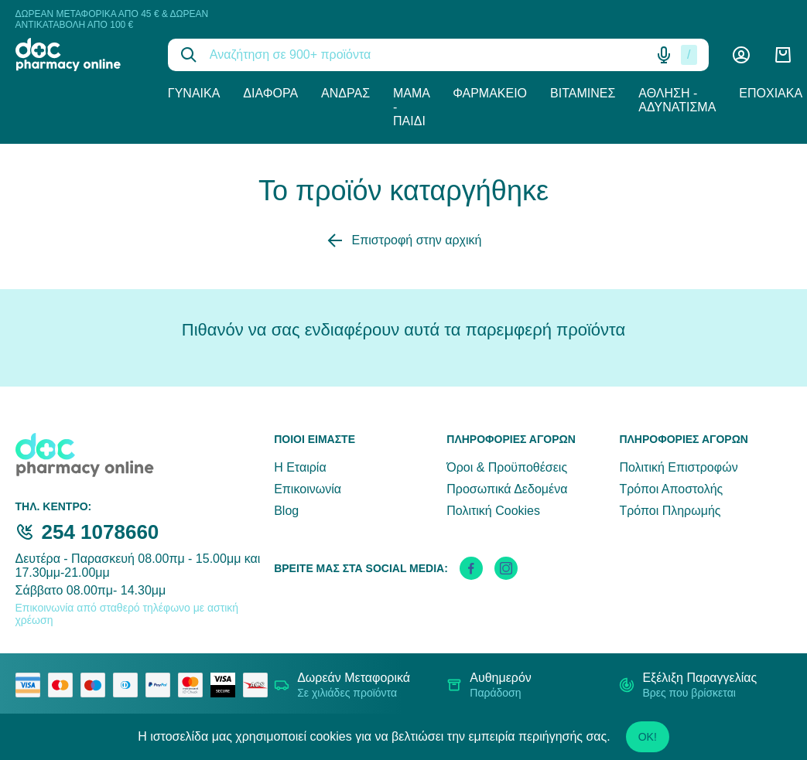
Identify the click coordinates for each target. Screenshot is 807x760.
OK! (647, 737)
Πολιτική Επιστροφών (678, 467)
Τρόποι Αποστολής (671, 489)
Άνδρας (345, 93)
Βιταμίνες (582, 93)
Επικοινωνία (307, 489)
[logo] (80, 54)
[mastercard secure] (194, 685)
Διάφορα (270, 93)
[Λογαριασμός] (741, 55)
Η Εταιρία (300, 467)
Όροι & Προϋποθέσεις (506, 467)
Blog (286, 510)
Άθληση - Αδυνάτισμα (677, 100)
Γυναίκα (194, 93)
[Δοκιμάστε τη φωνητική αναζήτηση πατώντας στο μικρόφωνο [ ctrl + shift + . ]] (664, 55)
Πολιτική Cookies (493, 510)
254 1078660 (100, 532)
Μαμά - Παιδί (411, 107)
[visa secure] (226, 685)
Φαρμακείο (490, 93)
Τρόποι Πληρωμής (669, 510)
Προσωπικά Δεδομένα (506, 489)
